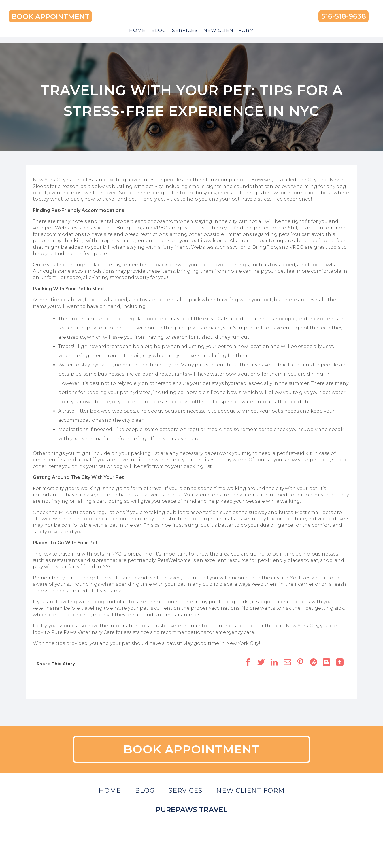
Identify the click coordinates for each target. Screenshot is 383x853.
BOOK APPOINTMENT (50, 16)
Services (185, 30)
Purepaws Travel (192, 810)
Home (137, 30)
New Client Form (228, 30)
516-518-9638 (343, 16)
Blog (158, 30)
